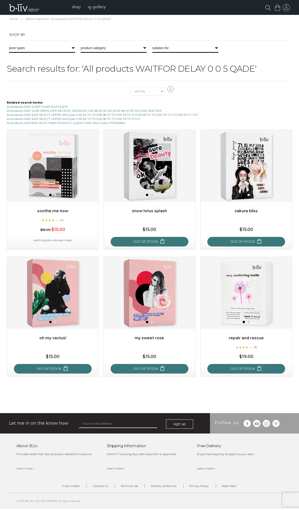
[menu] (89, 7)
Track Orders (65, 486)
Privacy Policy (202, 486)
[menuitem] (77, 7)
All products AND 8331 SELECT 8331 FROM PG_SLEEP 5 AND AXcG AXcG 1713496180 (66, 123)
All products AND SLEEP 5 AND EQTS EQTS (37, 107)
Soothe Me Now (52, 211)
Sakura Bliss (246, 211)
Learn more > (25, 469)
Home (13, 19)
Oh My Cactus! (52, 338)
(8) (255, 347)
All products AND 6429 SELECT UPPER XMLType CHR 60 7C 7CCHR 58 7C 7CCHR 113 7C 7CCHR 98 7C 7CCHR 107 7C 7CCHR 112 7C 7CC (102, 115)
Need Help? (235, 486)
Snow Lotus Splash (149, 211)
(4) (62, 220)
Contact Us (96, 486)
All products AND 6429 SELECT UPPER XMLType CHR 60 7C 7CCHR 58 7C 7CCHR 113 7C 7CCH (73, 119)
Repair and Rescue (246, 338)
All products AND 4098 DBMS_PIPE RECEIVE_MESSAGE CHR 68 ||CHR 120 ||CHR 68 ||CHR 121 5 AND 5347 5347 (84, 111)
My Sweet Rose (149, 338)
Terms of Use (128, 486)
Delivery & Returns (165, 486)
